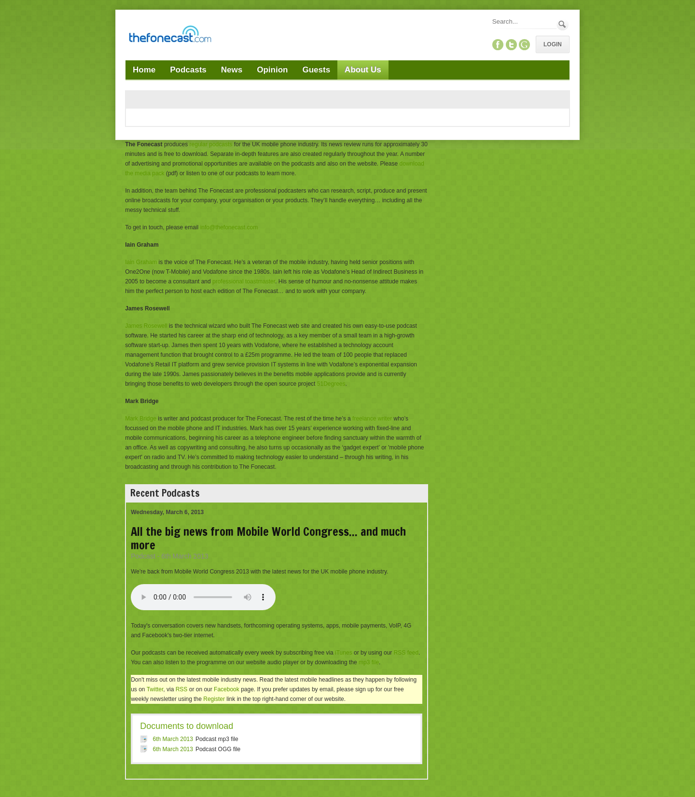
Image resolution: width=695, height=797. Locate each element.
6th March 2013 (173, 739)
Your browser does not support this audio (203, 597)
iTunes (343, 652)
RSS (182, 689)
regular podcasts (211, 144)
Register (214, 699)
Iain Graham (141, 262)
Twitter (155, 689)
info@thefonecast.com (229, 227)
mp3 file (369, 662)
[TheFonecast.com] (169, 35)
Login (552, 44)
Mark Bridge (140, 418)
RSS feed (406, 652)
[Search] (523, 21)
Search (562, 24)
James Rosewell (146, 325)
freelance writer (372, 418)
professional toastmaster (243, 281)
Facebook (226, 689)
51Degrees (331, 383)
